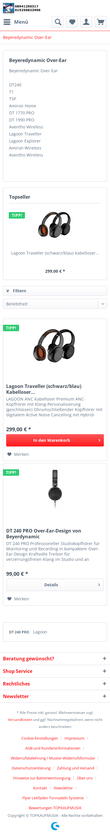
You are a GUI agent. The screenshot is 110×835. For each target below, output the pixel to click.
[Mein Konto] (86, 22)
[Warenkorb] (100, 22)
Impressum (74, 738)
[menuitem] (15, 22)
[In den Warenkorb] (55, 440)
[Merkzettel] (72, 22)
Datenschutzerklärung (31, 768)
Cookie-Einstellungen (39, 738)
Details (72, 583)
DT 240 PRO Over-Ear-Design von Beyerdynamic (43, 534)
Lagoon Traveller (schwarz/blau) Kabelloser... (55, 253)
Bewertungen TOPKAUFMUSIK (55, 807)
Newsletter (63, 788)
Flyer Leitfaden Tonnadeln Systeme (53, 797)
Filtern (16, 290)
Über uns (85, 778)
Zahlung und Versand (75, 768)
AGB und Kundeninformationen (52, 748)
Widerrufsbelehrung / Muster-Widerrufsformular (53, 758)
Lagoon (40, 632)
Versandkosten (20, 719)
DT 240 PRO (19, 632)
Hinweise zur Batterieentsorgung (41, 778)
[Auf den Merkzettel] (18, 454)
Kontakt (40, 788)
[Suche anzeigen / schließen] (57, 22)
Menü (16, 21)
